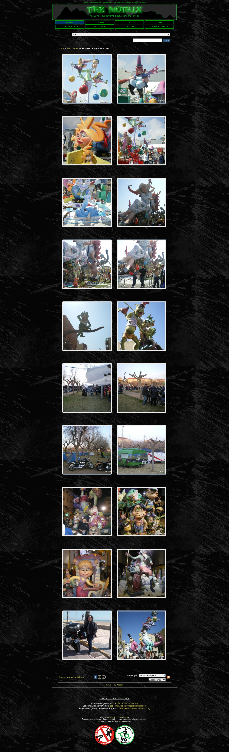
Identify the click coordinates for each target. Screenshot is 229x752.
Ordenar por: (132, 675)
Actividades (72, 48)
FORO (119, 717)
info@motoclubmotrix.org (126, 703)
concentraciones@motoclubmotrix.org (128, 706)
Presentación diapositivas (71, 677)
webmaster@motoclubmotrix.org (134, 708)
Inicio (61, 48)
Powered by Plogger (114, 685)
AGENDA (111, 717)
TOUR (125, 717)
